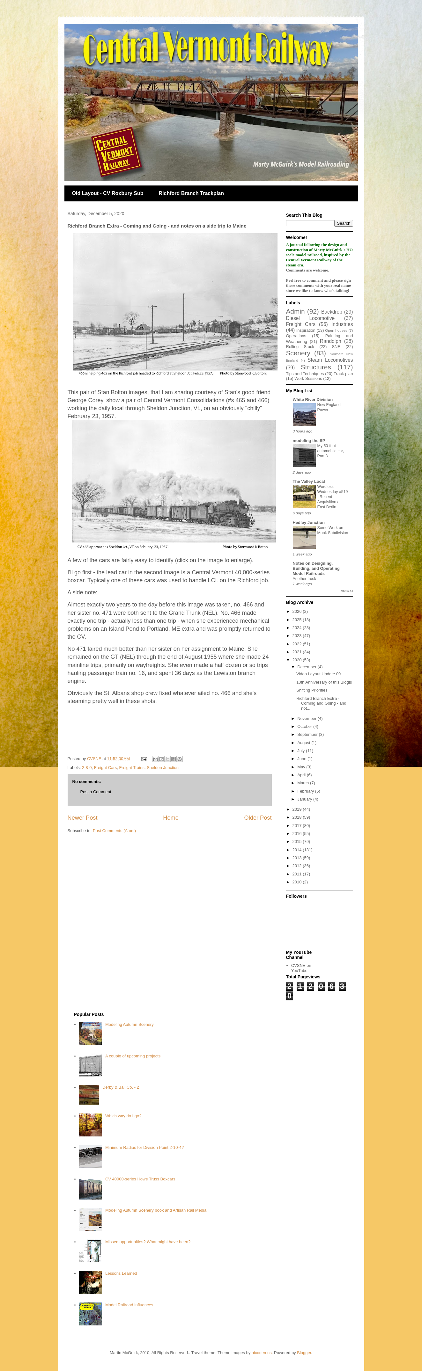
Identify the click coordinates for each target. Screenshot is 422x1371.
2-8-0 (87, 767)
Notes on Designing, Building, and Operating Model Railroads (316, 568)
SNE (336, 346)
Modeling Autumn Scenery (129, 1024)
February (306, 791)
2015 (297, 841)
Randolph (330, 341)
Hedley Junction (309, 522)
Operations (296, 335)
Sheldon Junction (163, 767)
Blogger (304, 1352)
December (307, 666)
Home (171, 818)
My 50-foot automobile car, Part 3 (330, 451)
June (302, 758)
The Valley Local (309, 481)
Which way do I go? (123, 1115)
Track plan (343, 373)
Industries (342, 324)
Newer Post (83, 818)
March (303, 782)
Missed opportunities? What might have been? (147, 1241)
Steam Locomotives (330, 360)
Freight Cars (105, 767)
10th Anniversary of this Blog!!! (324, 682)
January (305, 799)
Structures (316, 367)
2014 (297, 849)
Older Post (258, 818)
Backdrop (331, 312)
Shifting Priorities (312, 690)
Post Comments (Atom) (114, 830)
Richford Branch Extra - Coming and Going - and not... (321, 703)
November (307, 718)
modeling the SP (309, 440)
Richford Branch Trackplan (191, 193)
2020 (297, 659)
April (302, 775)
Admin (295, 311)
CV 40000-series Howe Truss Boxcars (140, 1179)
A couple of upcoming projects (132, 1056)
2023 (297, 635)
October (305, 726)
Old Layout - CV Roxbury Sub (108, 193)
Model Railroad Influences (129, 1304)
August (304, 742)
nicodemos (262, 1352)
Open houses (336, 330)
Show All (347, 591)
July (301, 750)
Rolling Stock (300, 346)
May (301, 767)
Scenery (298, 353)
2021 (297, 651)
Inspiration (305, 330)
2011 (297, 874)
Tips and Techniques (305, 373)
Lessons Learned (121, 1273)
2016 (297, 833)
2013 (297, 857)
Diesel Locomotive (310, 318)
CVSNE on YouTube (301, 968)
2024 (297, 627)
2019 (297, 809)
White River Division (313, 399)
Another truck (304, 579)
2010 (297, 882)
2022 (297, 644)
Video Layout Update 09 (318, 673)
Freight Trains (131, 767)
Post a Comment (95, 791)
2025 (297, 619)
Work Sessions (308, 378)
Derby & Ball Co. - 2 (120, 1087)
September (308, 734)
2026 (297, 611)
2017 (297, 825)
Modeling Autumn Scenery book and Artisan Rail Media (155, 1210)
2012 (297, 865)
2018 (297, 817)
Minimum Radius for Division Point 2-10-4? (144, 1147)
